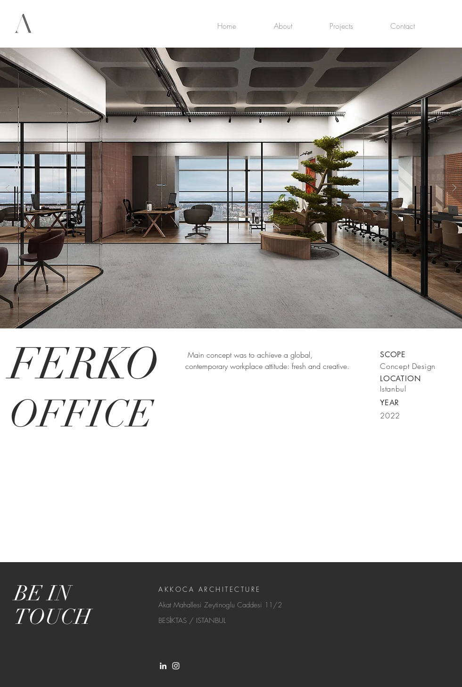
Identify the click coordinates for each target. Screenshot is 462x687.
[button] (231, 188)
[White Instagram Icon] (176, 666)
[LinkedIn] (163, 666)
